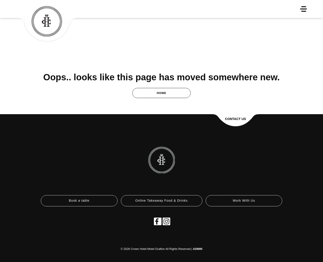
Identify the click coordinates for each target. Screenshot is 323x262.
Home (161, 93)
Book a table (79, 200)
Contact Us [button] (235, 119)
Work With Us (244, 200)
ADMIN (197, 249)
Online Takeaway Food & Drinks (161, 200)
